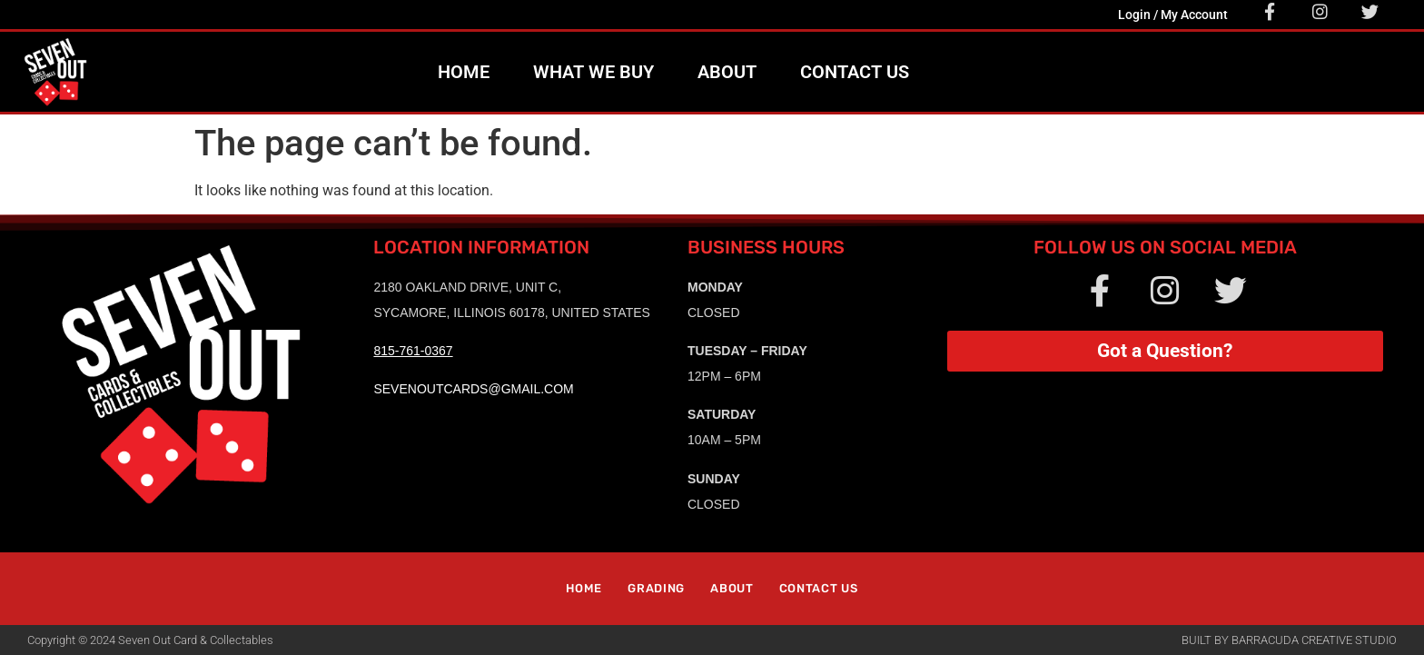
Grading (656, 588)
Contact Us (854, 72)
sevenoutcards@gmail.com (473, 389)
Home (464, 72)
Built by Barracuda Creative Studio (1289, 640)
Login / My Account (1173, 14)
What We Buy (593, 72)
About (726, 72)
